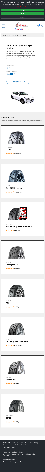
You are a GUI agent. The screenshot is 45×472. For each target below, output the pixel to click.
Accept (22, 10)
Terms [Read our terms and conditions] (5, 445)
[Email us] (14, 462)
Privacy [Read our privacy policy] (36, 443)
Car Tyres (11, 35)
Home (4, 35)
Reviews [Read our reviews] (30, 443)
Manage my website (9, 447)
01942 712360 (14, 460)
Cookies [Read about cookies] (17, 445)
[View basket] (38, 26)
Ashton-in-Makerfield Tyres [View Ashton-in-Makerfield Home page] (11, 443)
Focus (24, 35)
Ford (18, 35)
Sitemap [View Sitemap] (10, 445)
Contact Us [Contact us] (24, 445)
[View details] (22, 142)
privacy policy (22, 6)
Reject (22, 13)
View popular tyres (18, 82)
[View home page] (22, 24)
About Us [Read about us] (23, 443)
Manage (22, 17)
